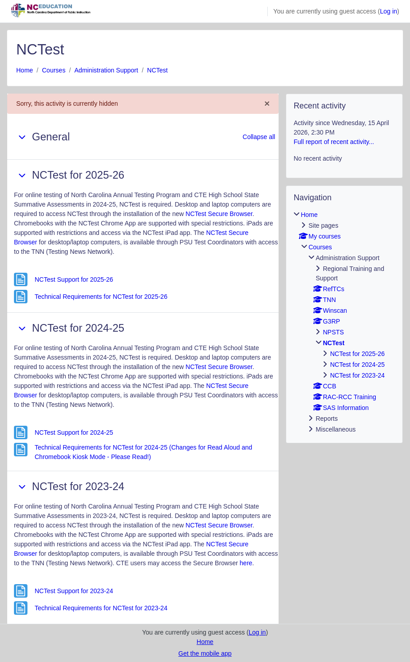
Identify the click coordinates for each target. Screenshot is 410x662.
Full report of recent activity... (333, 141)
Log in (388, 11)
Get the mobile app (204, 653)
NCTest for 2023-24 (357, 375)
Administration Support (106, 70)
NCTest (157, 70)
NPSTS (333, 332)
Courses (53, 70)
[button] (22, 137)
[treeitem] (344, 322)
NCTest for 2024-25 (357, 364)
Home (24, 70)
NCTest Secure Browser (218, 213)
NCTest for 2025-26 (357, 353)
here (246, 563)
